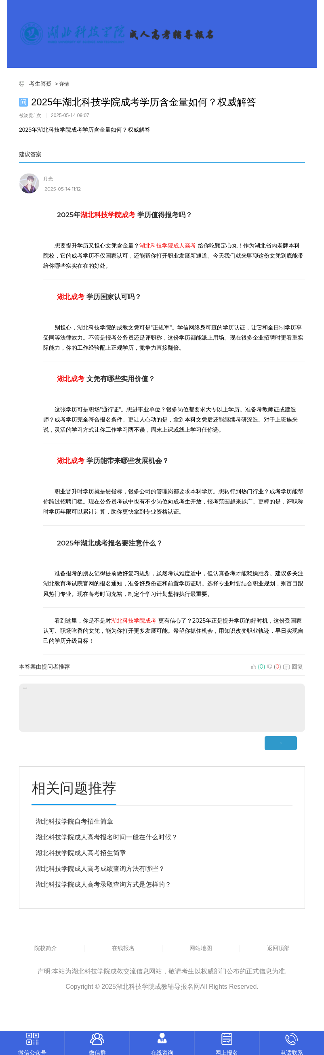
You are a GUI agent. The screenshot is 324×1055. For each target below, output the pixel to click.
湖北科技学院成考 (133, 620)
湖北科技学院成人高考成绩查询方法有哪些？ (100, 868)
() (258, 666)
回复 (293, 666)
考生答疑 (40, 83)
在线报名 (123, 948)
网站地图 (200, 948)
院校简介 (45, 948)
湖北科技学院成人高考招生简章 (81, 852)
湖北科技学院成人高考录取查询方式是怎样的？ (103, 884)
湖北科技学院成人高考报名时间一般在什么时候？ (107, 837)
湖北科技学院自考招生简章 (74, 821)
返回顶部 (278, 948)
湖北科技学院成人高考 (167, 245)
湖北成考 (70, 297)
